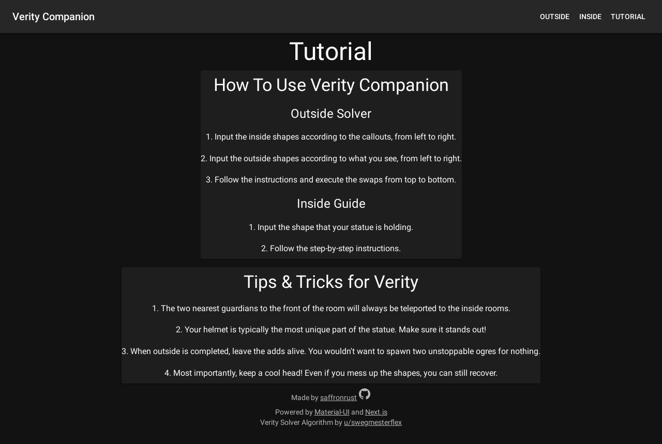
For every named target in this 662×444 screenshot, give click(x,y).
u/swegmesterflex (373, 422)
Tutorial (628, 16)
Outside (554, 16)
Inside (590, 16)
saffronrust (338, 397)
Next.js (376, 412)
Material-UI (332, 412)
